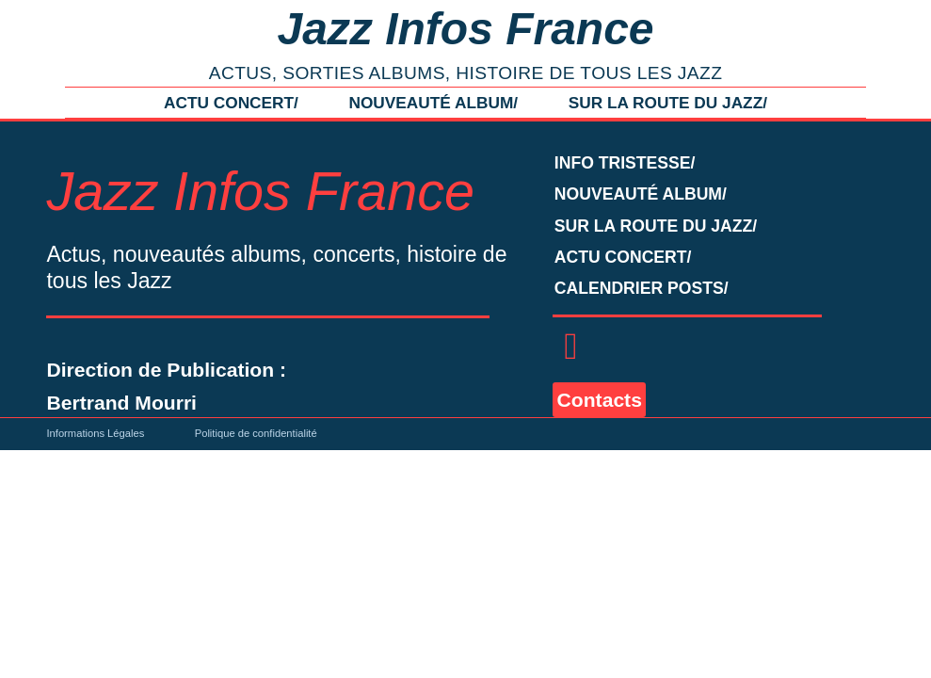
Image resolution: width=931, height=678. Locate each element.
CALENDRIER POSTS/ (641, 288)
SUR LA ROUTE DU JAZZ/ (668, 102)
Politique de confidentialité (256, 433)
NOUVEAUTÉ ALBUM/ (433, 102)
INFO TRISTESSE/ (625, 162)
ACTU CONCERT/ (231, 102)
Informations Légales (95, 433)
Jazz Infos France (465, 29)
